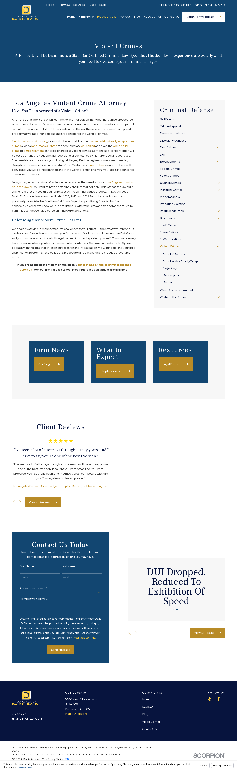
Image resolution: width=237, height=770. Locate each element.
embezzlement (34, 150)
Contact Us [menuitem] (171, 16)
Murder (16, 141)
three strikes (95, 165)
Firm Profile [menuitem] (86, 16)
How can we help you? (30, 584)
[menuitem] (190, 119)
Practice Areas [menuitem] (106, 16)
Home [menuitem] (71, 16)
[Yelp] (210, 685)
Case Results (98, 4)
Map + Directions (76, 699)
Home (146, 685)
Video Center (151, 707)
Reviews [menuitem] (125, 16)
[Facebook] (218, 685)
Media (50, 4)
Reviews (147, 693)
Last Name (65, 552)
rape (34, 146)
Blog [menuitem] (137, 16)
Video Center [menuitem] (152, 16)
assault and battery (35, 141)
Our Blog (54, 364)
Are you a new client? (29, 574)
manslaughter (47, 146)
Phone (20, 563)
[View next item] (16, 495)
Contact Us (149, 715)
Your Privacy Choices (55, 745)
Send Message (56, 635)
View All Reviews (39, 495)
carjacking (88, 146)
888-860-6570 (210, 5)
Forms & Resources (72, 4)
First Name (23, 552)
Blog (145, 700)
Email (61, 563)
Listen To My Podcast (203, 17)
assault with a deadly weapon (109, 141)
